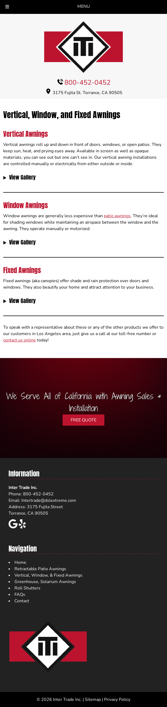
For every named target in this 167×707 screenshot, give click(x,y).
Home (20, 562)
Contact (21, 601)
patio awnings (117, 216)
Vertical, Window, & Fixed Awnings (48, 575)
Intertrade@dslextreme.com (48, 500)
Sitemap (93, 699)
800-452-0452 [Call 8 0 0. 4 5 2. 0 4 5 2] (87, 82)
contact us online (19, 340)
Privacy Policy (117, 699)
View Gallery (22, 177)
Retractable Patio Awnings (40, 569)
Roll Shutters (27, 588)
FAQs (19, 594)
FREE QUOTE (83, 420)
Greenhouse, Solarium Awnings (45, 582)
